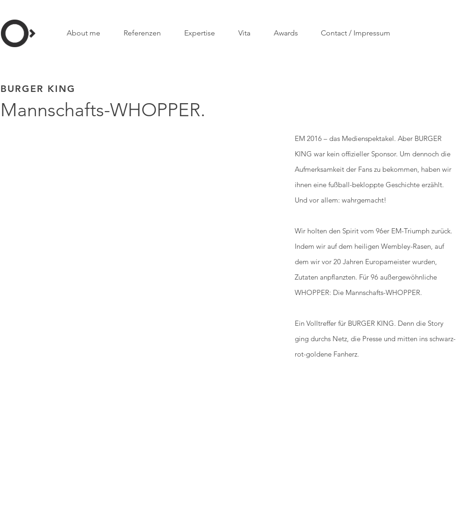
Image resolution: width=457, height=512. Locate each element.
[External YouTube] (138, 209)
